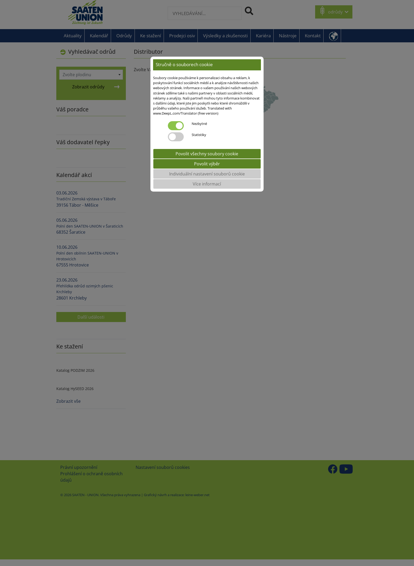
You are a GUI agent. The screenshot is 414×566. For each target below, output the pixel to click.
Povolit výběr (207, 164)
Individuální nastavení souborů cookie (207, 174)
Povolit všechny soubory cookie (207, 154)
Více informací (207, 184)
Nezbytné (199, 123)
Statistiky (199, 134)
